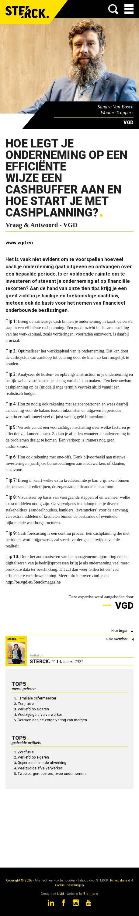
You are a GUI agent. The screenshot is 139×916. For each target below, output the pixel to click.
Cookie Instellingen (69, 885)
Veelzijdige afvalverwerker (40, 715)
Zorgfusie (26, 704)
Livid (60, 894)
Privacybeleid (120, 880)
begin (123, 631)
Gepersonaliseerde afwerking (42, 763)
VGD (123, 605)
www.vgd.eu (19, 243)
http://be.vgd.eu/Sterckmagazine (33, 582)
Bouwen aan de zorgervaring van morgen (52, 720)
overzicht (120, 639)
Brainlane (90, 894)
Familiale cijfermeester (37, 698)
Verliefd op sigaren (33, 709)
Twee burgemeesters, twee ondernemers (52, 774)
